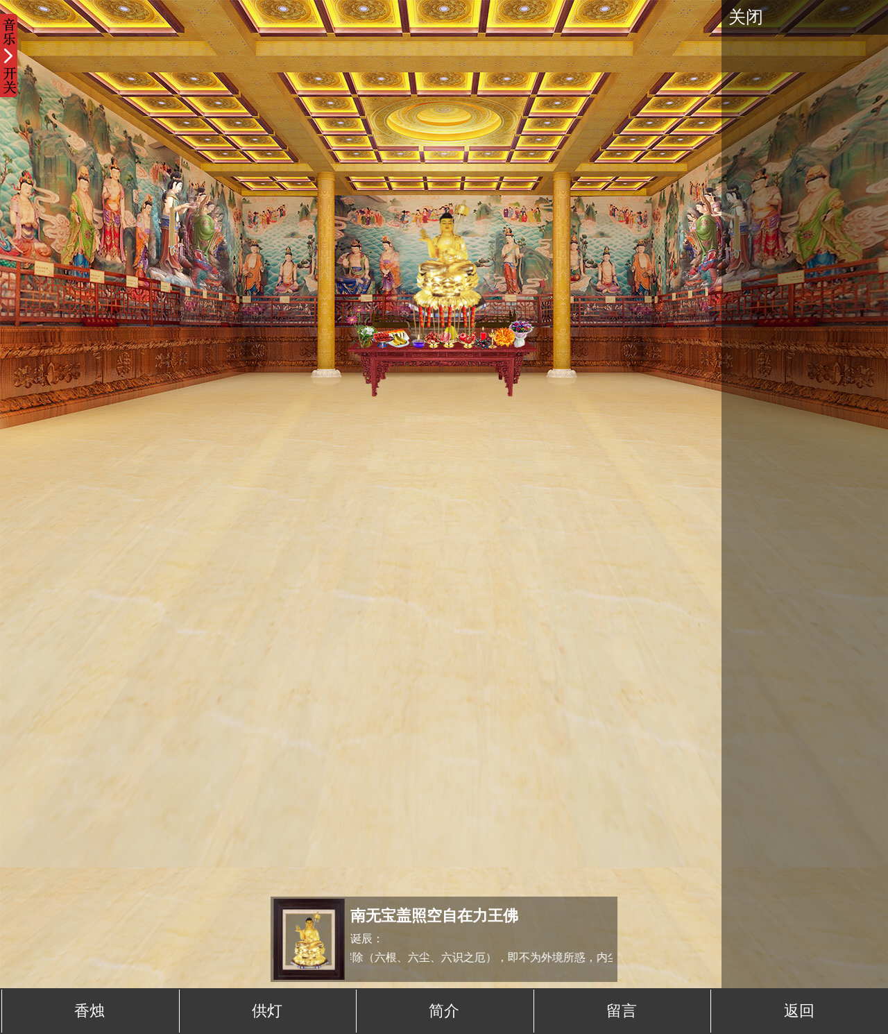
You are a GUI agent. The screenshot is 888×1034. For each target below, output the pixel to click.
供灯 (267, 1010)
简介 (444, 1010)
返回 (799, 1010)
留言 (621, 1010)
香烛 (89, 1010)
